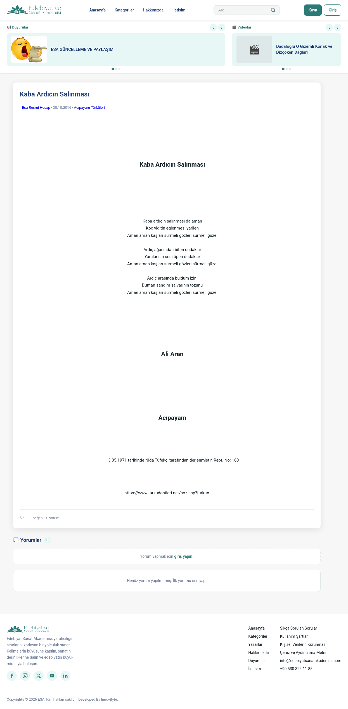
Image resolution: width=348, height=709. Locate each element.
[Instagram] (25, 676)
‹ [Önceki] (213, 27)
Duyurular (256, 660)
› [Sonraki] (221, 27)
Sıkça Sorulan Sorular (298, 628)
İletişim (178, 10)
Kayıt (312, 10)
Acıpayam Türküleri (89, 107)
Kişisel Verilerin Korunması (303, 644)
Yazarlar (255, 644)
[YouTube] (52, 676)
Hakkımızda (153, 10)
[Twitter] (39, 676)
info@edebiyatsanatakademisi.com (310, 660)
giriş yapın (183, 556)
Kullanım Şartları (294, 636)
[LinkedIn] (65, 676)
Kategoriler (124, 10)
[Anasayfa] (34, 10)
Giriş (332, 10)
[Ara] (272, 10)
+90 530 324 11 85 (296, 669)
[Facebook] (12, 676)
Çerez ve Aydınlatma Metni (303, 652)
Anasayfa (97, 10)
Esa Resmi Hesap (36, 107)
